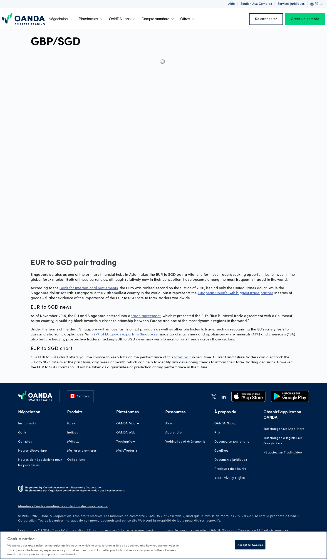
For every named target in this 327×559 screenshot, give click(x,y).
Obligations (76, 460)
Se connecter (266, 19)
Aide (231, 4)
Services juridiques (291, 4)
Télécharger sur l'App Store (284, 429)
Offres (188, 19)
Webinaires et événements (185, 441)
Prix (217, 432)
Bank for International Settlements (88, 287)
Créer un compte (305, 19)
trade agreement (146, 315)
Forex (71, 423)
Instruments (27, 423)
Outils (22, 432)
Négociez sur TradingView (282, 452)
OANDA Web (125, 432)
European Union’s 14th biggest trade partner (235, 292)
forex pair (182, 357)
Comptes (25, 441)
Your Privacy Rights (229, 478)
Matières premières (82, 451)
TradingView (125, 441)
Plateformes (91, 19)
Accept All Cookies (250, 545)
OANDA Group (225, 423)
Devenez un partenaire (231, 441)
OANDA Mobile (127, 423)
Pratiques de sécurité (230, 469)
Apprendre (173, 432)
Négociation (61, 19)
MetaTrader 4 (126, 451)
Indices (72, 432)
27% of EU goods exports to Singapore (126, 334)
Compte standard (158, 19)
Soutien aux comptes (256, 4)
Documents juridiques (230, 460)
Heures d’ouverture (32, 451)
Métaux (73, 441)
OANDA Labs (122, 19)
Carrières (221, 451)
